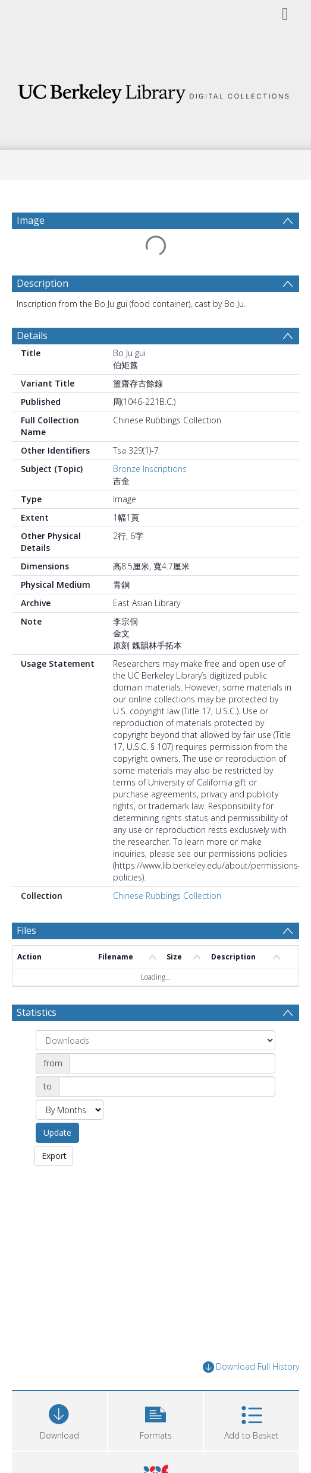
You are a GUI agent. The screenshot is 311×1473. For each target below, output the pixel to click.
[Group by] (155, 1040)
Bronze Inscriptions (150, 468)
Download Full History (251, 1367)
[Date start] (172, 1063)
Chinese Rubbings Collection (167, 895)
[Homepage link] (155, 90)
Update (57, 1132)
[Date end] (167, 1086)
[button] (155, 1419)
